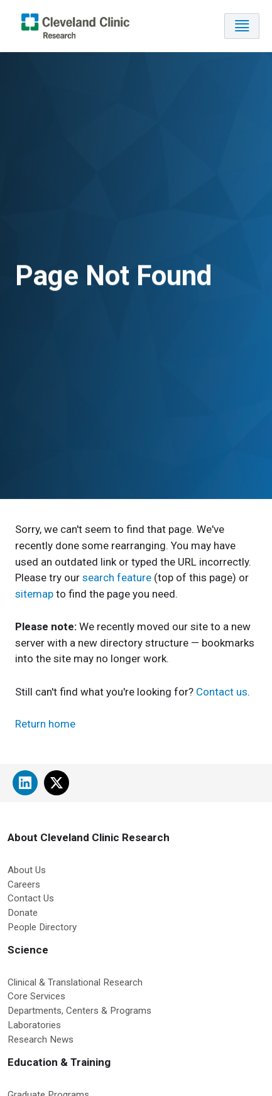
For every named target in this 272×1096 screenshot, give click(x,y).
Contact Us (31, 898)
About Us (27, 870)
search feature (116, 577)
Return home (45, 723)
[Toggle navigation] (241, 26)
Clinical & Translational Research (75, 982)
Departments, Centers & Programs (79, 1010)
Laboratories (34, 1025)
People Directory (42, 927)
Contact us (222, 691)
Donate (23, 912)
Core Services (36, 996)
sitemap (34, 594)
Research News (40, 1039)
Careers (24, 884)
